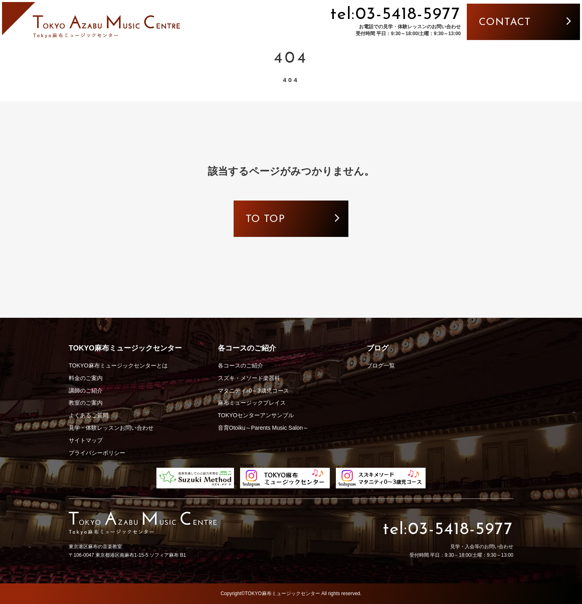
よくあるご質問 (88, 415)
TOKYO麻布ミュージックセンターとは (118, 365)
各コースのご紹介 (240, 365)
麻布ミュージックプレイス (252, 402)
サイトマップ (86, 440)
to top (265, 219)
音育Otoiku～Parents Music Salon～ (263, 427)
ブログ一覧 (381, 365)
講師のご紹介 (86, 390)
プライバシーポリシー (97, 453)
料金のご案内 (86, 378)
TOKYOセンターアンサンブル (256, 415)
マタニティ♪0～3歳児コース (253, 390)
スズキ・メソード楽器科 (249, 378)
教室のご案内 (86, 402)
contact (505, 22)
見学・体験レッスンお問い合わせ (111, 427)
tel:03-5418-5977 (395, 14)
